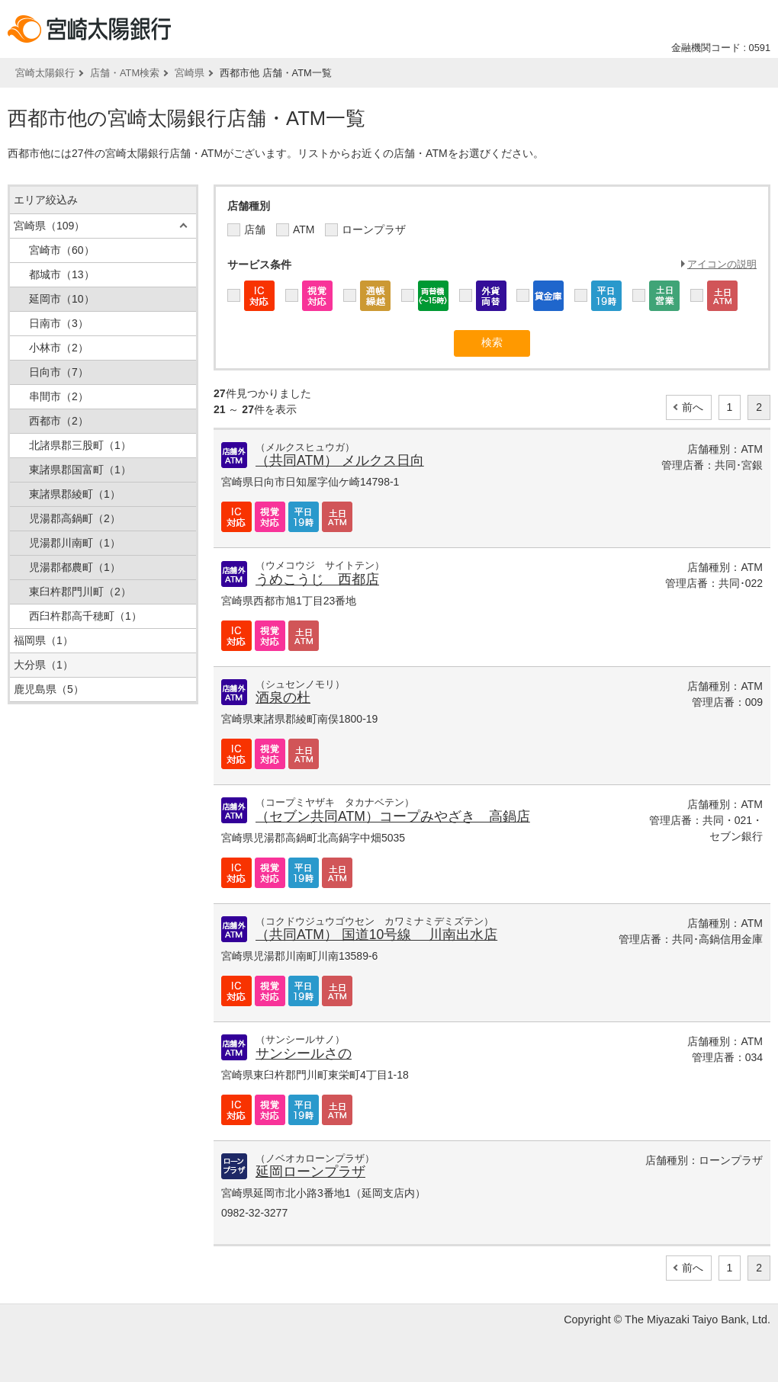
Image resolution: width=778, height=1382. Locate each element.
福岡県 (43, 640)
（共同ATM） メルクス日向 (340, 460)
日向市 (58, 372)
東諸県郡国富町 (80, 469)
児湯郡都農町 (75, 567)
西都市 (58, 421)
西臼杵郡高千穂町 (85, 616)
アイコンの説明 (722, 264)
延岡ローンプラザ (310, 1171)
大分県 (43, 665)
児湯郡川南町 (75, 543)
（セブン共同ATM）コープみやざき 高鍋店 (393, 816)
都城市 (62, 274)
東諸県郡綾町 (75, 494)
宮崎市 (62, 250)
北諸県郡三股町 (80, 445)
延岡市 (62, 299)
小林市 (58, 347)
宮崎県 (189, 73)
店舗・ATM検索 (124, 73)
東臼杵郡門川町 (80, 591)
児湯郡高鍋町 (75, 518)
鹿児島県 (49, 689)
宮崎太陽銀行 (45, 73)
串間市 (58, 396)
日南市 (58, 323)
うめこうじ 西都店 (317, 579)
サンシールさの (304, 1053)
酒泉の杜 (283, 697)
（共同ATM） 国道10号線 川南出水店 (376, 934)
